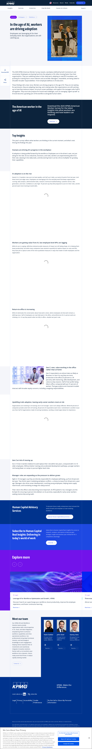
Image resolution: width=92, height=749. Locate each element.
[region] (46, 738)
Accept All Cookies (68, 743)
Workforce (32, 17)
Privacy (19, 700)
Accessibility (28, 700)
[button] (50, 3)
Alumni (62, 3)
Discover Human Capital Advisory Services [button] (59, 517)
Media (66, 3)
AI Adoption (22, 17)
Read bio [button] (47, 648)
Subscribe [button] (50, 542)
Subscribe (72, 3)
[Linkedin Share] (24, 694)
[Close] (89, 738)
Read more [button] (53, 121)
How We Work (46, 8)
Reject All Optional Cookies (68, 739)
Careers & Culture (61, 8)
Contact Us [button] (16, 663)
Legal (14, 700)
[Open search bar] (82, 8)
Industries (32, 8)
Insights (10, 8)
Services (20, 8)
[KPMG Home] (10, 3)
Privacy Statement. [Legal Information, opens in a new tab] (47, 747)
